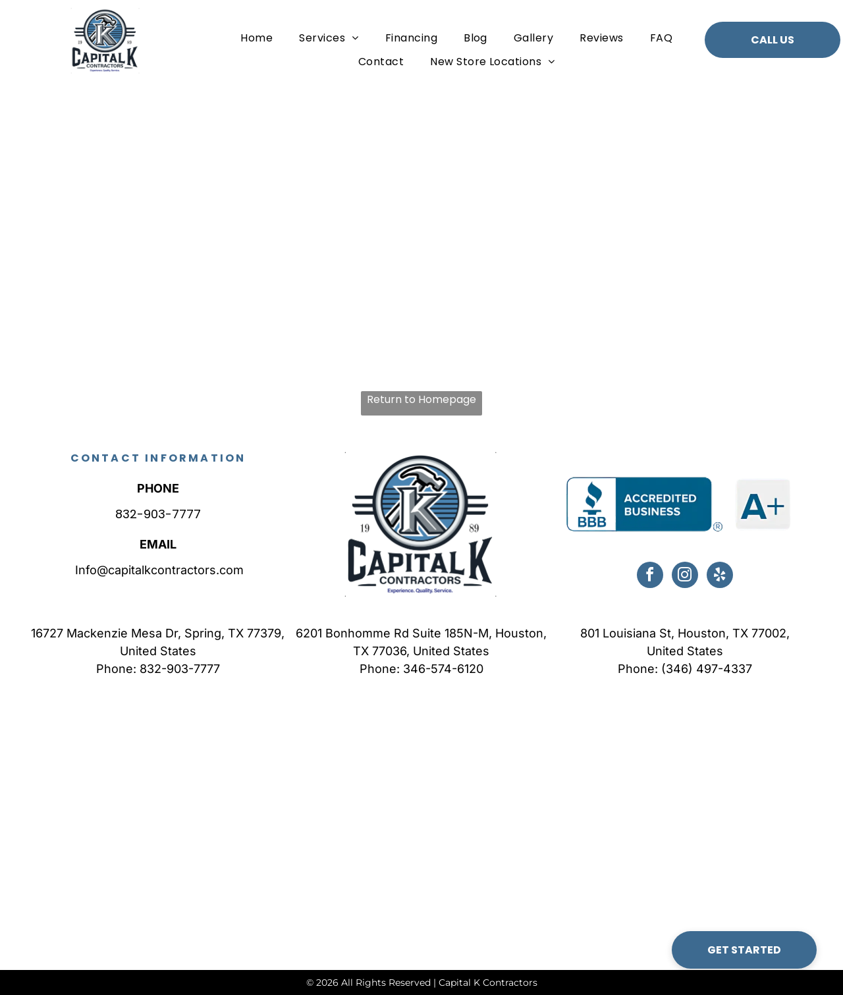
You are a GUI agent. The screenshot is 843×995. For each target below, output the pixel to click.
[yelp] (720, 576)
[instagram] (685, 576)
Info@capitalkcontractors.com (158, 570)
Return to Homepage (421, 399)
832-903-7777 (158, 514)
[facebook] (650, 576)
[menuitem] (256, 37)
